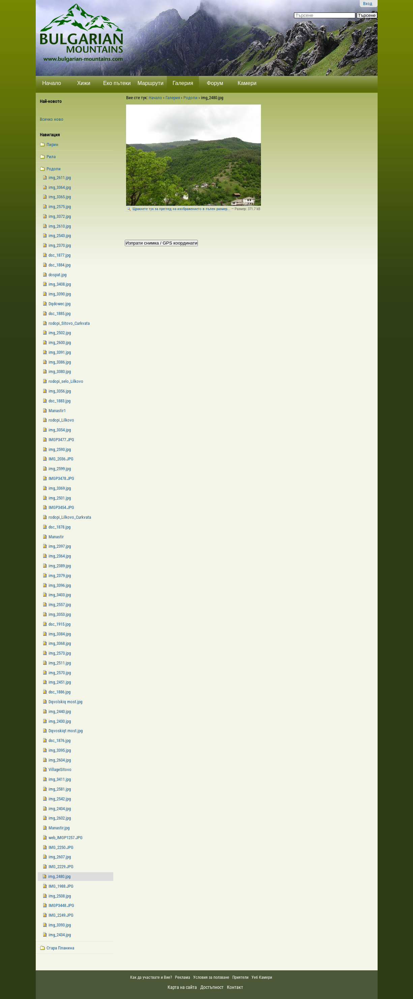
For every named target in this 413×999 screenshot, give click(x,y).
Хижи (83, 83)
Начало (51, 83)
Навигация (50, 134)
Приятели (240, 977)
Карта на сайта (182, 987)
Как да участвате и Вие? (151, 977)
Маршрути (151, 83)
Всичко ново (51, 119)
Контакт (235, 987)
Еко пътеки (117, 83)
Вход (367, 3)
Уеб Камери (262, 977)
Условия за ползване (211, 977)
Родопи (190, 97)
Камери (247, 83)
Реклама (182, 977)
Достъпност (212, 987)
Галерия (183, 83)
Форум (215, 83)
